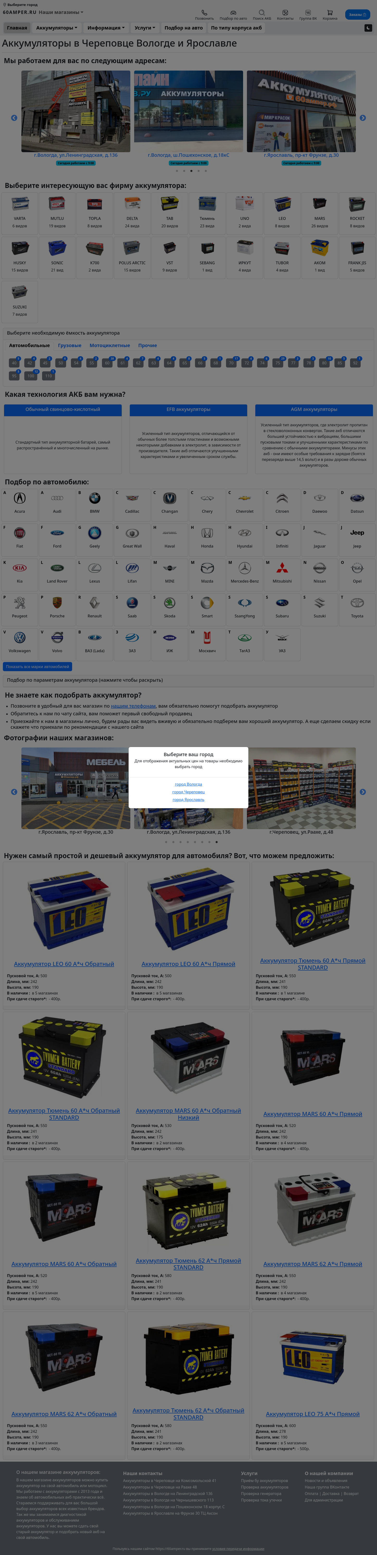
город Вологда (188, 784)
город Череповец (188, 792)
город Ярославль (188, 799)
